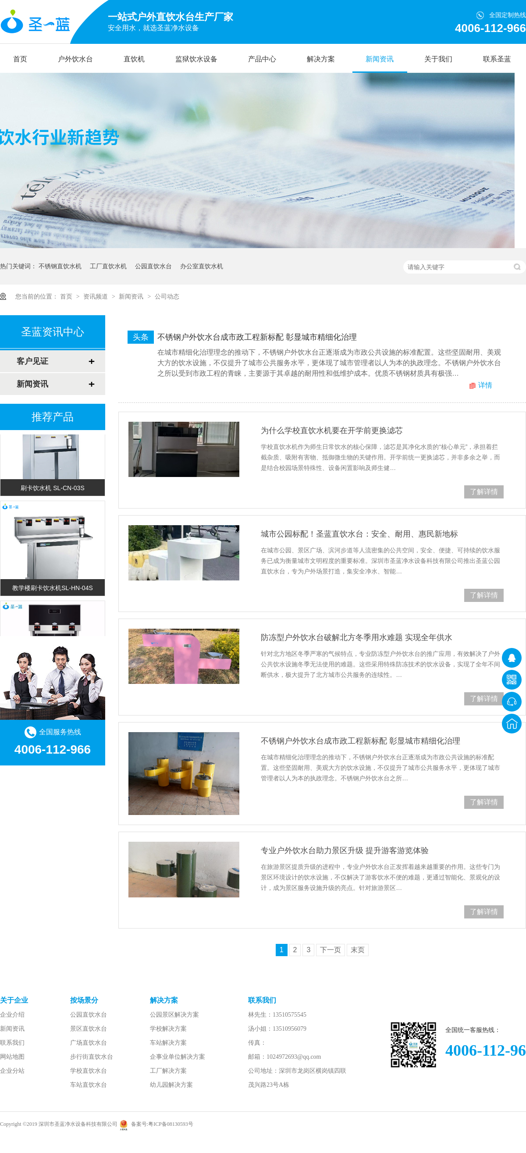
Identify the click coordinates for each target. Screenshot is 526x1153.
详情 (485, 385)
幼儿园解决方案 (171, 1085)
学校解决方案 (168, 1028)
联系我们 (12, 1042)
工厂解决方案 (168, 1071)
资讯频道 (96, 296)
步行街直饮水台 (91, 1056)
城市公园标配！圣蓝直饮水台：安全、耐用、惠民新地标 (359, 534)
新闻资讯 (380, 59)
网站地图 (12, 1056)
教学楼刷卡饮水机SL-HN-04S (52, 589)
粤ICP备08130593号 (170, 1124)
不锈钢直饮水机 (60, 266)
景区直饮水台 (88, 1028)
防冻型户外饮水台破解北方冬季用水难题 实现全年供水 (356, 637)
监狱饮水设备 (196, 59)
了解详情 (484, 491)
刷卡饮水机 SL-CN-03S (52, 489)
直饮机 (134, 59)
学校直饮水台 (88, 1071)
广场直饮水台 (88, 1042)
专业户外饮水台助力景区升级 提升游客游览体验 (345, 850)
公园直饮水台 (153, 266)
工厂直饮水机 (108, 266)
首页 (20, 59)
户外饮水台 (75, 59)
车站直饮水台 (88, 1085)
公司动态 (167, 296)
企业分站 (12, 1071)
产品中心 (262, 59)
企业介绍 (12, 1014)
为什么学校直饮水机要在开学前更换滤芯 (332, 430)
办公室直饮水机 (201, 266)
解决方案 (321, 59)
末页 (358, 950)
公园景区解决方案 (174, 1014)
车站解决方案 (168, 1042)
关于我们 (438, 59)
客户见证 (32, 361)
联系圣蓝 (497, 59)
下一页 (330, 950)
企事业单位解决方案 (177, 1056)
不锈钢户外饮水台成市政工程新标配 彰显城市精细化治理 (257, 337)
